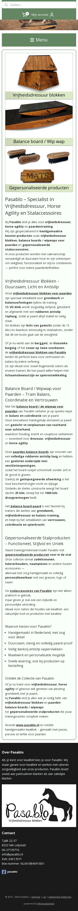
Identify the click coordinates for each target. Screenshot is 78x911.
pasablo (9, 872)
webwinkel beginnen (60, 896)
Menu (39, 40)
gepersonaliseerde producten (27, 555)
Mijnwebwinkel (46, 903)
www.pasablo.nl (27, 725)
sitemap (35, 896)
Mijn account (42, 14)
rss (44, 896)
